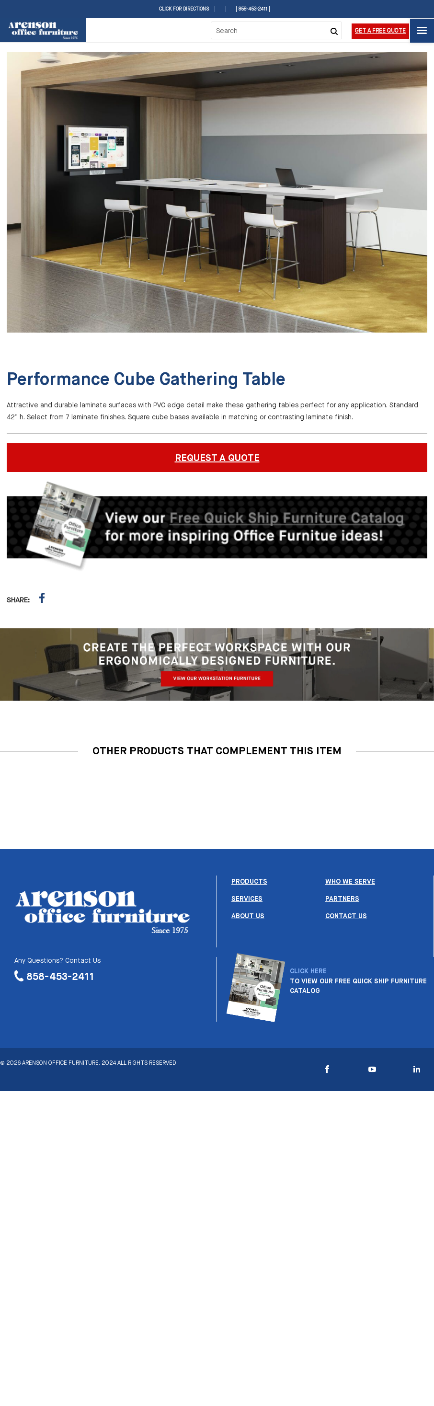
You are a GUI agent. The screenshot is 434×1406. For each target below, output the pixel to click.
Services (247, 899)
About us (247, 916)
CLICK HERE (308, 971)
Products (249, 881)
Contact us (346, 916)
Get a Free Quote (380, 31)
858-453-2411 (60, 977)
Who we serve (350, 881)
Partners (342, 899)
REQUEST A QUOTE (217, 458)
